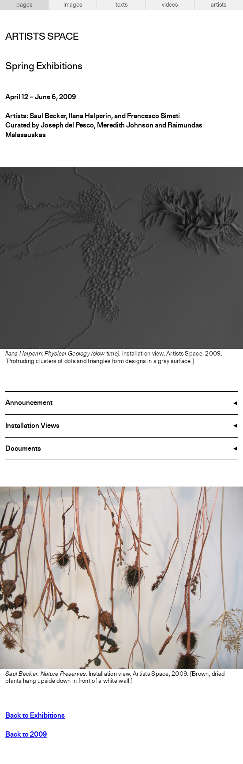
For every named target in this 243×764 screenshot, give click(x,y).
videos (170, 5)
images (73, 5)
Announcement (28, 403)
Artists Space (42, 37)
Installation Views (32, 426)
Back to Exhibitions (35, 715)
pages (24, 5)
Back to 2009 (26, 734)
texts (121, 5)
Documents (23, 449)
